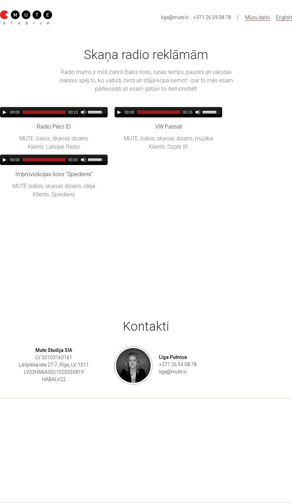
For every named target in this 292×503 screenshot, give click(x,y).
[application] (54, 112)
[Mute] (83, 112)
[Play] (4, 112)
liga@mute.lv (175, 17)
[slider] (44, 112)
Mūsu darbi (257, 17)
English (284, 17)
